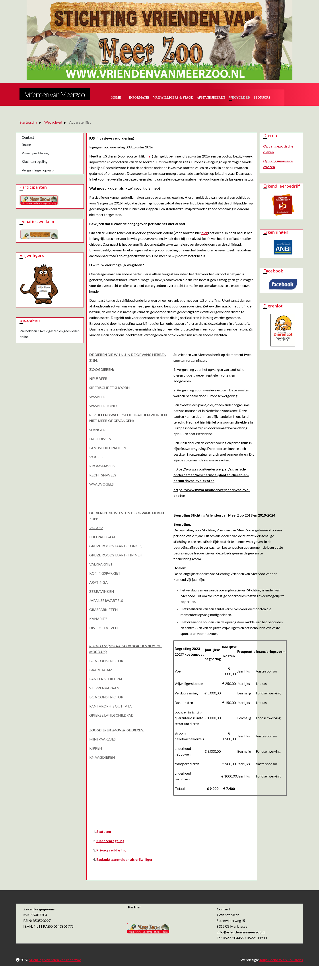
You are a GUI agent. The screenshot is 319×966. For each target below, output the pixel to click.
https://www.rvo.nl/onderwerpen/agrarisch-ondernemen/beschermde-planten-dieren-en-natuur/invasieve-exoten (211, 475)
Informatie (139, 97)
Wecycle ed (239, 97)
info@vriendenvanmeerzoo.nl (241, 932)
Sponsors (262, 97)
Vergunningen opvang (38, 170)
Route (26, 144)
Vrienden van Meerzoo (54, 94)
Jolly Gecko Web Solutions (281, 960)
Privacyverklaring (35, 153)
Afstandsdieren (211, 97)
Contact (28, 137)
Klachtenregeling (35, 161)
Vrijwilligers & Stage (173, 97)
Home (116, 97)
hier (149, 156)
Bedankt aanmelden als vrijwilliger (124, 859)
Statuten (103, 831)
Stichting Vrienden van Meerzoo (55, 960)
